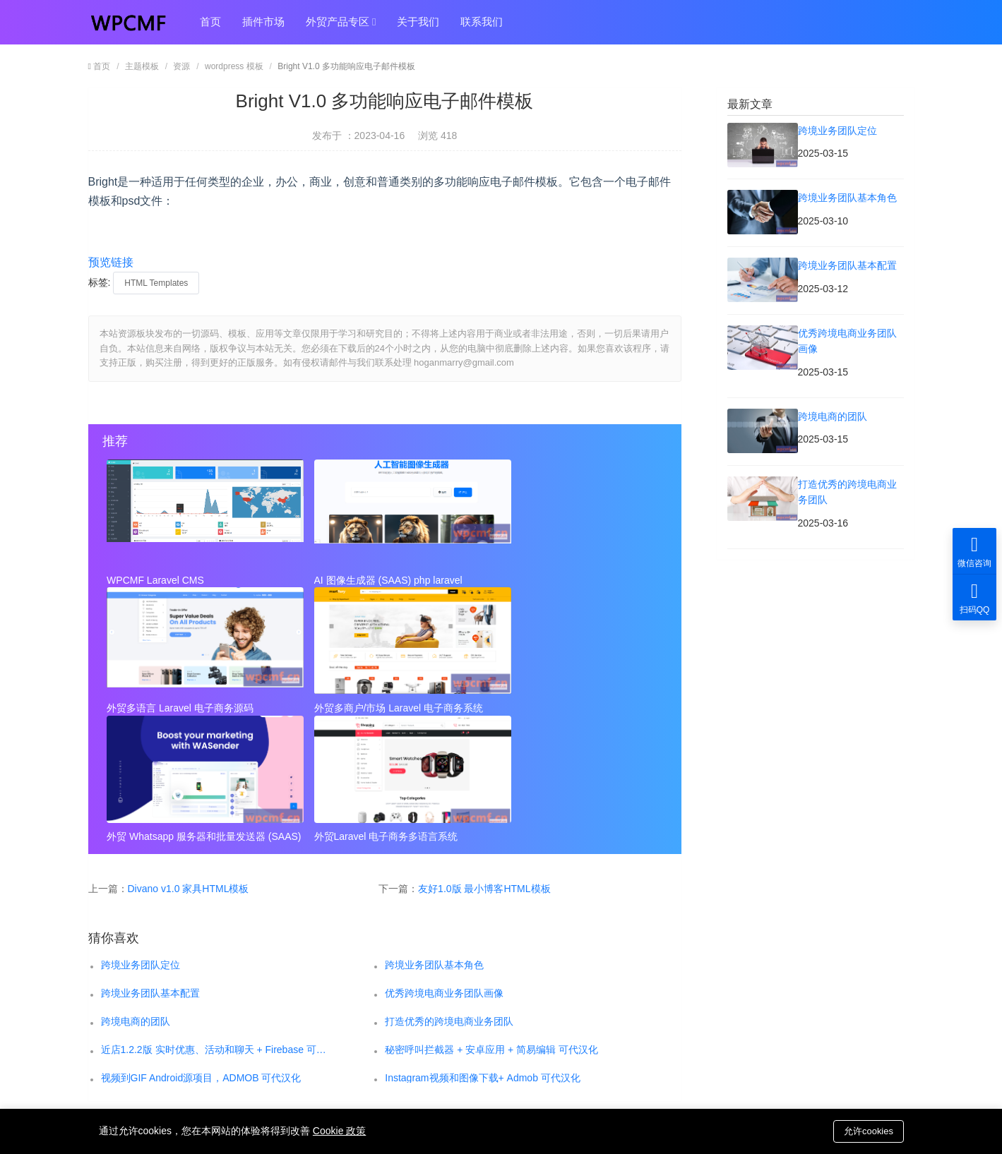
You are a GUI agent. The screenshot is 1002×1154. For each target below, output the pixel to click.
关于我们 (418, 22)
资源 (181, 66)
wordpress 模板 (234, 66)
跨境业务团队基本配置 (150, 863)
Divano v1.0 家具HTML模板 (188, 758)
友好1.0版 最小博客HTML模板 (484, 758)
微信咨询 (974, 551)
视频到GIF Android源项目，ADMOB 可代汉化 (201, 948)
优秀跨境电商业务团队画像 (444, 863)
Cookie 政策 (339, 1130)
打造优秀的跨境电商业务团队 (449, 891)
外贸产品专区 (341, 22)
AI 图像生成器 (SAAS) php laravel (367, 580)
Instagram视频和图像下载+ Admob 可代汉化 (482, 948)
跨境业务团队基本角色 (434, 835)
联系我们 (481, 22)
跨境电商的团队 (135, 891)
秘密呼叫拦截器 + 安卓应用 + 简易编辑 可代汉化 (491, 920)
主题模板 (142, 66)
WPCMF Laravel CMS (156, 580)
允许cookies (868, 1130)
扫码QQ (974, 597)
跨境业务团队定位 (140, 835)
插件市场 (263, 22)
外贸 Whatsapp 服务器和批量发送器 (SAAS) (380, 707)
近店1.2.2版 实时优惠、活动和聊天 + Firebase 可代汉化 (214, 920)
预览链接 (110, 262)
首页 (210, 22)
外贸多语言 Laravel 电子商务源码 (552, 580)
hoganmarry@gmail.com (563, 1024)
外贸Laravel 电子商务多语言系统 (551, 707)
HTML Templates (156, 283)
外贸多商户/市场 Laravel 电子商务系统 (192, 707)
